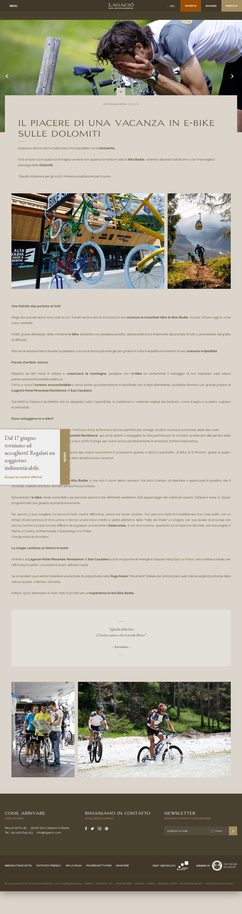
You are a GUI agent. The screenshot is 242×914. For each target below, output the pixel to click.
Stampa (151, 883)
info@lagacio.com (49, 832)
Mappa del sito (104, 883)
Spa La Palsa (184, 559)
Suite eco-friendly (49, 865)
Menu (14, 6)
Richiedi (211, 6)
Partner (139, 883)
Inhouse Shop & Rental (91, 430)
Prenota (232, 6)
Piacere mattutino (99, 865)
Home (122, 104)
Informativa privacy (191, 883)
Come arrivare (25, 813)
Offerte (190, 6)
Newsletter (179, 813)
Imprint (89, 883)
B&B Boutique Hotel (18, 865)
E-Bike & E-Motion (191, 452)
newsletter (103, 452)
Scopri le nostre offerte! (23, 477)
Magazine (122, 865)
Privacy (219, 831)
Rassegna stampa (167, 883)
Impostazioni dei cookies (219, 883)
